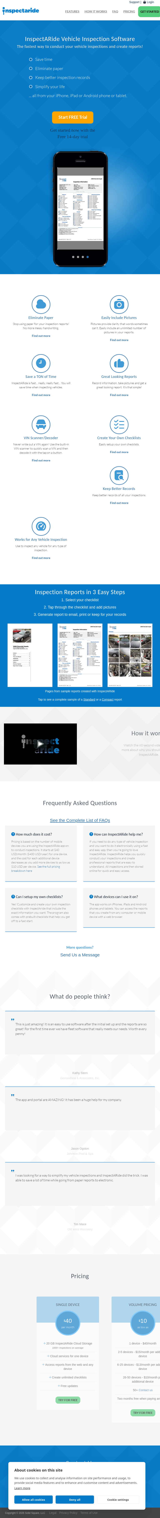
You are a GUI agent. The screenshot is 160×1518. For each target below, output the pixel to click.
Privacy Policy (68, 1512)
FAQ (115, 11)
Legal (52, 1512)
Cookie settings (118, 1500)
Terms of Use (89, 1512)
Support (134, 2)
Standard (89, 699)
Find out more (41, 335)
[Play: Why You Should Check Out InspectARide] (40, 744)
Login (148, 2)
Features (72, 11)
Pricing (129, 11)
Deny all (74, 1500)
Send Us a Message (80, 954)
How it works (96, 11)
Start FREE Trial (73, 117)
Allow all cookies (33, 1500)
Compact (108, 699)
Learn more (22, 1488)
